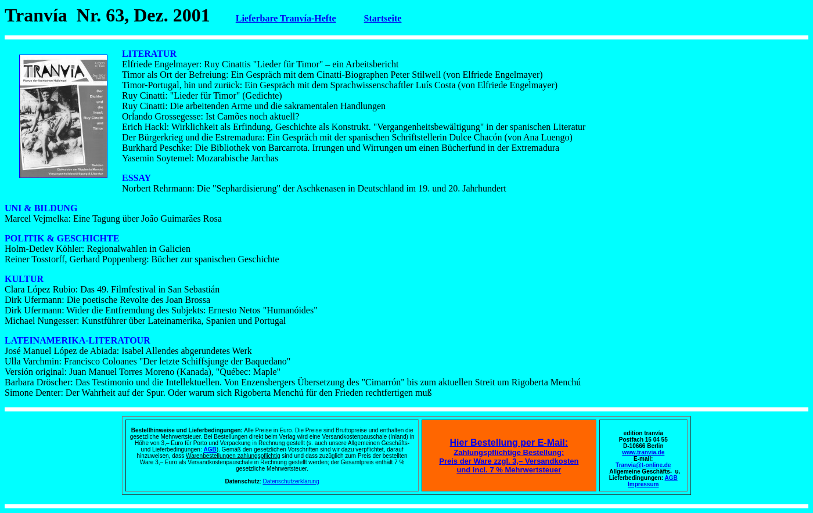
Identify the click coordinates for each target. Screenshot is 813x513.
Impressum (643, 484)
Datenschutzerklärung (290, 481)
